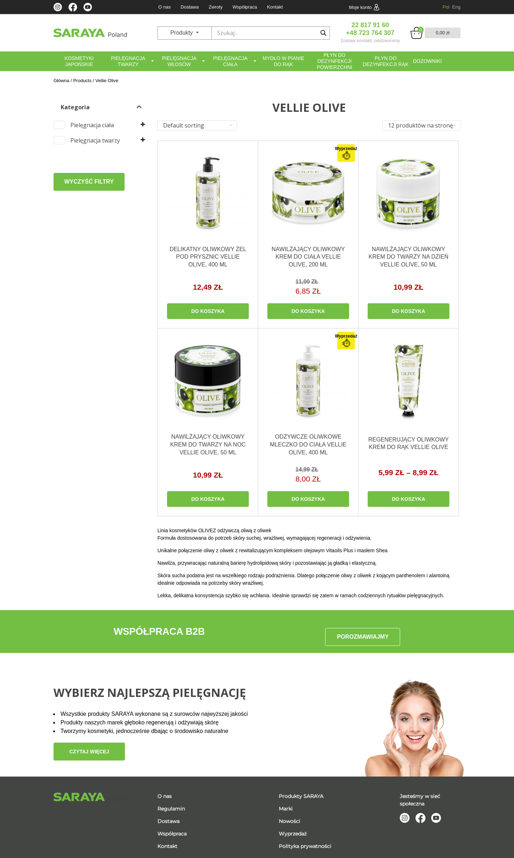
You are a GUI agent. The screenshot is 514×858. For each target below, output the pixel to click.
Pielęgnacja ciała (230, 61)
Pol (446, 7)
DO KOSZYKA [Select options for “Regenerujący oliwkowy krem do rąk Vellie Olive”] (408, 500)
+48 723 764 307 (370, 32)
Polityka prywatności (305, 841)
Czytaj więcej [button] (89, 746)
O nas (164, 7)
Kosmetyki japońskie (79, 61)
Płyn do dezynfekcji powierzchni (334, 61)
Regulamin (171, 803)
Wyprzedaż (293, 828)
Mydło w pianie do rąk (283, 61)
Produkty (182, 33)
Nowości (289, 816)
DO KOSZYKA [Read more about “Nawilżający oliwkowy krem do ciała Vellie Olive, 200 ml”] (308, 312)
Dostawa (190, 7)
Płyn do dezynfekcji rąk (385, 61)
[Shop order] (197, 125)
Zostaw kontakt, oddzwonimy (370, 40)
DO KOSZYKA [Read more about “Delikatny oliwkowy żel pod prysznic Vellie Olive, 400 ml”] (208, 312)
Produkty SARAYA (301, 791)
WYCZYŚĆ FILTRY (89, 182)
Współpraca (244, 7)
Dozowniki (427, 61)
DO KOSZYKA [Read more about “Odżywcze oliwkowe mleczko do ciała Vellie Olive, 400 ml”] (308, 500)
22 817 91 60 (370, 25)
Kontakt (275, 7)
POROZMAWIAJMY (363, 633)
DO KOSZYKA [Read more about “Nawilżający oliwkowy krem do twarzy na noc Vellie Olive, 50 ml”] (208, 500)
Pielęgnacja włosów (179, 61)
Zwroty (216, 7)
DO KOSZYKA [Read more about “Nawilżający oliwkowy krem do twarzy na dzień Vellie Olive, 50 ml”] (408, 312)
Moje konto (360, 7)
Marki (286, 803)
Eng (456, 7)
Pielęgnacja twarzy (128, 61)
